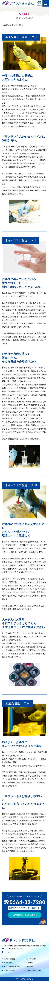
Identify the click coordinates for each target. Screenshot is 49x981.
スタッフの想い (9, 970)
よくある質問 (31, 959)
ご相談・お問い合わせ (34, 970)
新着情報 (30, 967)
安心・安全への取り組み (12, 967)
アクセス (8, 952)
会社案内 (30, 963)
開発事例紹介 (8, 963)
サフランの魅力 (9, 959)
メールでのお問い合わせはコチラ (23, 915)
